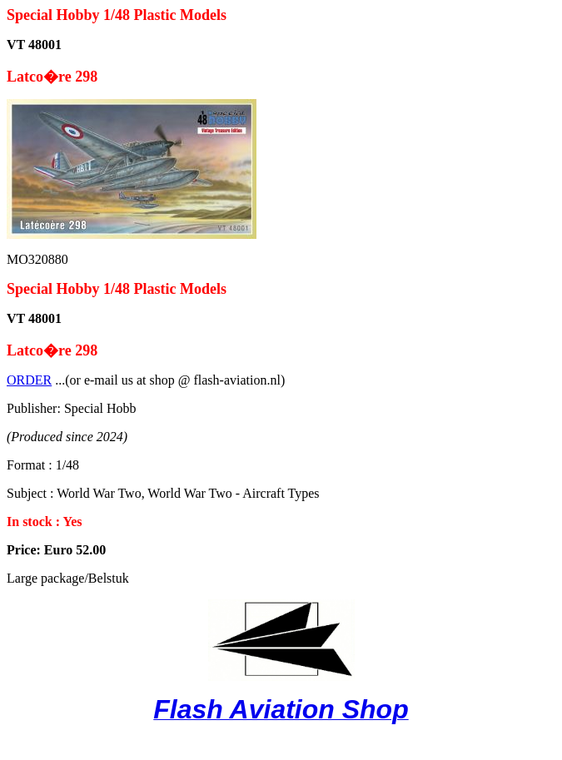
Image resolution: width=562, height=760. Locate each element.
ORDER (29, 380)
